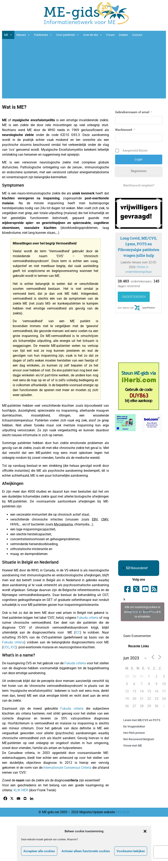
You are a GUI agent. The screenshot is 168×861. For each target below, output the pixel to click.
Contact (137, 35)
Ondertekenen (134, 297)
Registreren (138, 171)
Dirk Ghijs (123, 812)
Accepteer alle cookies (39, 851)
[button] (145, 831)
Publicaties (43, 35)
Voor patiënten (67, 35)
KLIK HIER (21, 790)
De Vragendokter (134, 726)
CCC (6, 647)
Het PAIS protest (134, 732)
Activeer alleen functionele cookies (86, 851)
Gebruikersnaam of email (133, 112)
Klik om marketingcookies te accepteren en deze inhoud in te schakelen (142, 611)
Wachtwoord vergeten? (138, 185)
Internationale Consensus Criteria (67, 768)
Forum (110, 35)
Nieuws (23, 35)
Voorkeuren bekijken (131, 851)
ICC (77, 632)
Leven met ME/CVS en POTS (141, 720)
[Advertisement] (84, 69)
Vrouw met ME (132, 745)
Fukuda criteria (87, 618)
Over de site (92, 35)
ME (8, 35)
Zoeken (123, 35)
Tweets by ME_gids (142, 611)
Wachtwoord (125, 130)
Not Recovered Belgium (138, 739)
